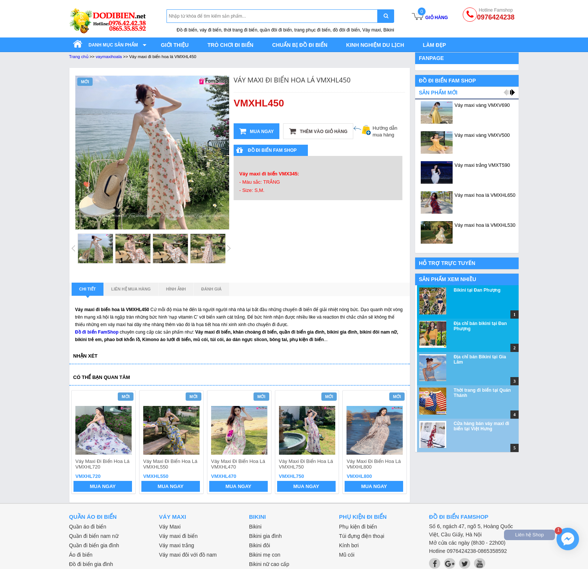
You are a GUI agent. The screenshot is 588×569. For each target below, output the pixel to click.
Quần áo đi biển (87, 527)
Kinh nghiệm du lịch (375, 45)
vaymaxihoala (109, 56)
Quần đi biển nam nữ (93, 536)
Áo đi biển (80, 555)
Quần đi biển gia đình (94, 545)
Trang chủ (78, 56)
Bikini (255, 527)
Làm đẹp (434, 45)
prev (81, 443)
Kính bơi (349, 545)
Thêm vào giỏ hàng (318, 131)
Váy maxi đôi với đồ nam (188, 555)
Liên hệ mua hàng (131, 289)
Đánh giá (211, 289)
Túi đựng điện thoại (361, 536)
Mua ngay (256, 131)
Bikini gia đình (265, 536)
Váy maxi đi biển (178, 536)
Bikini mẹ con (264, 555)
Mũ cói (346, 555)
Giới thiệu (175, 45)
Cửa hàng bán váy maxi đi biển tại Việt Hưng (481, 426)
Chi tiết (87, 291)
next (397, 443)
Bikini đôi (259, 545)
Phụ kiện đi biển (358, 527)
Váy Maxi (170, 527)
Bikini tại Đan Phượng (477, 290)
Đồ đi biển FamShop (96, 332)
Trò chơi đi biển (230, 45)
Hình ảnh (176, 289)
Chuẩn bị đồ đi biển (299, 45)
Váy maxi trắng (176, 545)
